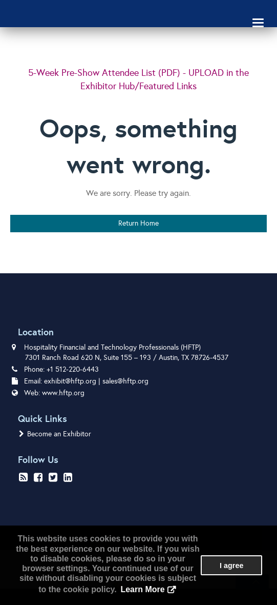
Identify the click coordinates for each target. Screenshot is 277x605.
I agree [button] (231, 565)
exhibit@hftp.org (70, 381)
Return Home (138, 223)
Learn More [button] (142, 589)
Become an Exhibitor (55, 434)
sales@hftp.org (125, 381)
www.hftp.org (63, 393)
